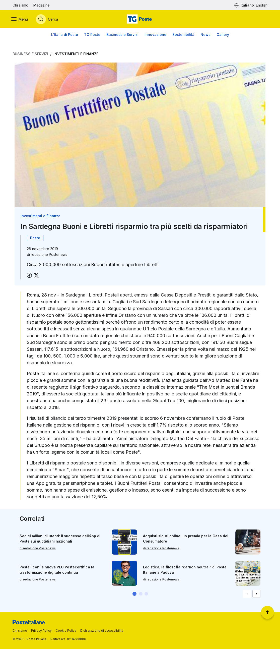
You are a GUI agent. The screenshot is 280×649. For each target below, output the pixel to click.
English (261, 5)
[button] (134, 594)
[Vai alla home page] (140, 19)
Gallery (223, 35)
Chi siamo (20, 5)
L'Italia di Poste (64, 35)
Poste (35, 238)
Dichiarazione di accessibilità (101, 630)
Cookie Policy (66, 630)
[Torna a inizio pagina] (267, 612)
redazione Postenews (49, 255)
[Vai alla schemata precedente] (247, 594)
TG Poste (92, 35)
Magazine (41, 5)
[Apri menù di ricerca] (48, 19)
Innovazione (155, 35)
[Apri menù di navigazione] (21, 19)
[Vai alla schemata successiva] (256, 594)
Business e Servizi (122, 35)
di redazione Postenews (38, 549)
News (205, 35)
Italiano (247, 5)
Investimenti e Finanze (75, 54)
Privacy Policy (41, 630)
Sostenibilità (183, 35)
